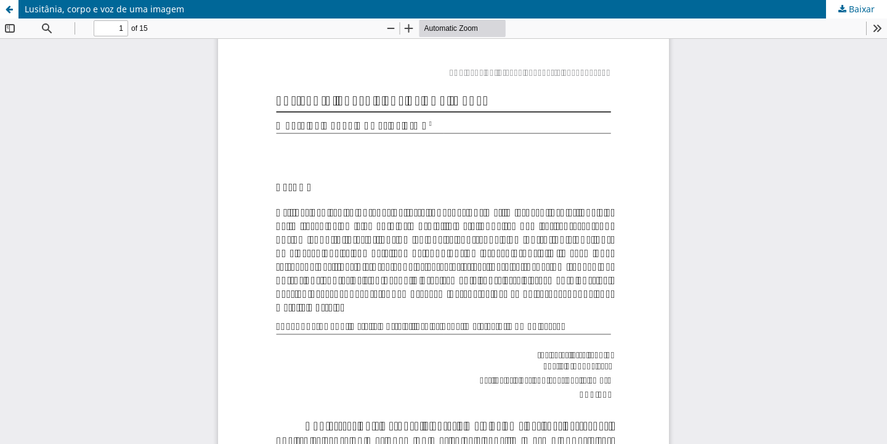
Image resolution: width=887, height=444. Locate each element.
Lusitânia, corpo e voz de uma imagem (104, 9)
